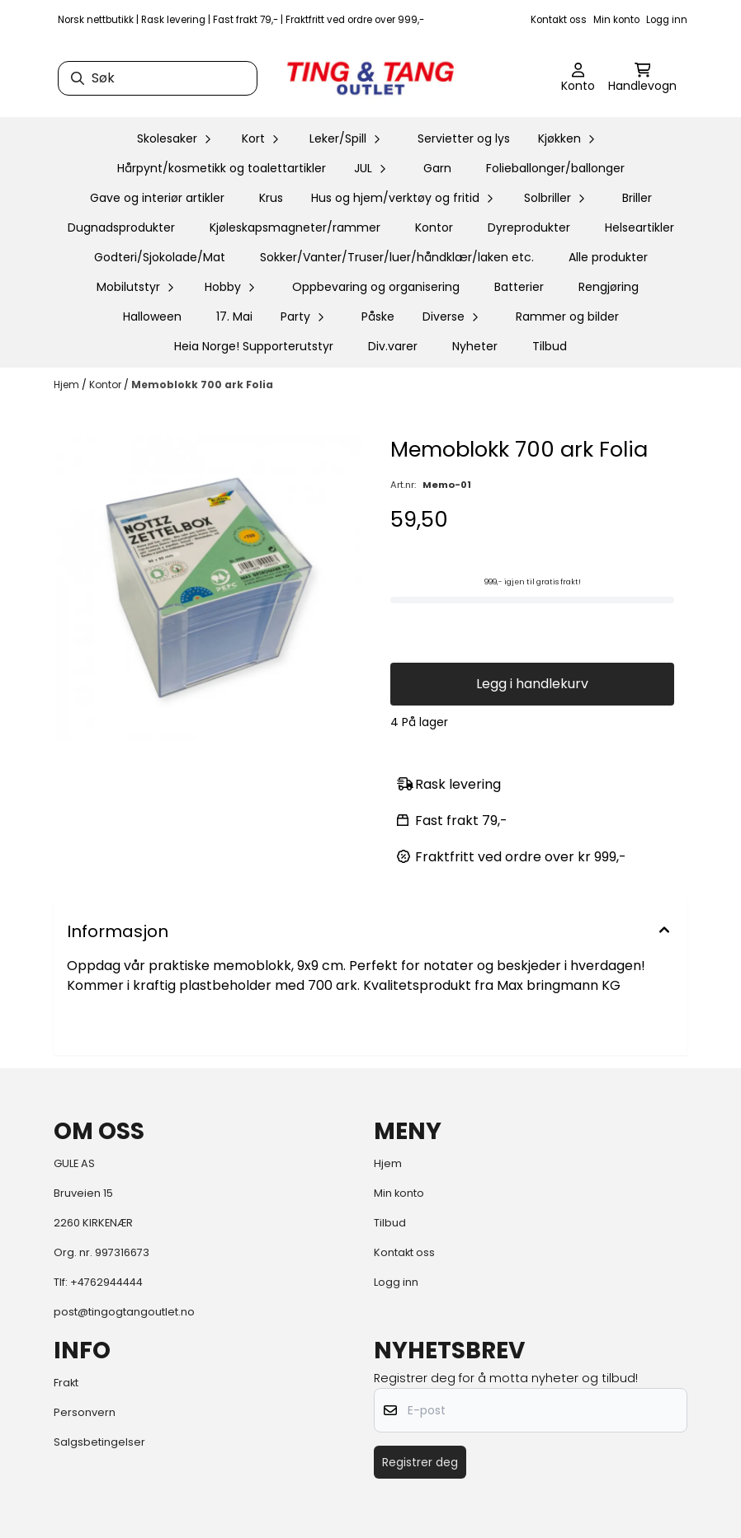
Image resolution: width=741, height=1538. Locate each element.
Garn (437, 168)
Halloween (152, 316)
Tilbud (549, 346)
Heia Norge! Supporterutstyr (253, 346)
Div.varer (393, 346)
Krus (271, 198)
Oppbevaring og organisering (376, 287)
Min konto (616, 19)
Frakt (66, 1383)
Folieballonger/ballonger (555, 168)
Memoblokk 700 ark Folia (202, 384)
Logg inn (666, 19)
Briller (637, 198)
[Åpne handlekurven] (642, 78)
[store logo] (370, 78)
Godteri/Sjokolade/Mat (159, 257)
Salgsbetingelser (99, 1442)
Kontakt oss (559, 19)
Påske (377, 316)
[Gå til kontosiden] (578, 78)
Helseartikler (639, 227)
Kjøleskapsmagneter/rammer (295, 227)
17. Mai (234, 316)
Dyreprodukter (529, 227)
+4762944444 (106, 1282)
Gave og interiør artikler (157, 198)
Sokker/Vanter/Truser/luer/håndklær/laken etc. (397, 257)
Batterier (519, 287)
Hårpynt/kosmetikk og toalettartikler (221, 168)
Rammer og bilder (567, 316)
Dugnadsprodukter (121, 227)
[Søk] (157, 78)
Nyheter (475, 346)
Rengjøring (608, 287)
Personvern (85, 1412)
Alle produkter (608, 257)
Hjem (68, 384)
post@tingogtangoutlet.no (124, 1312)
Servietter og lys (464, 138)
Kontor (434, 227)
